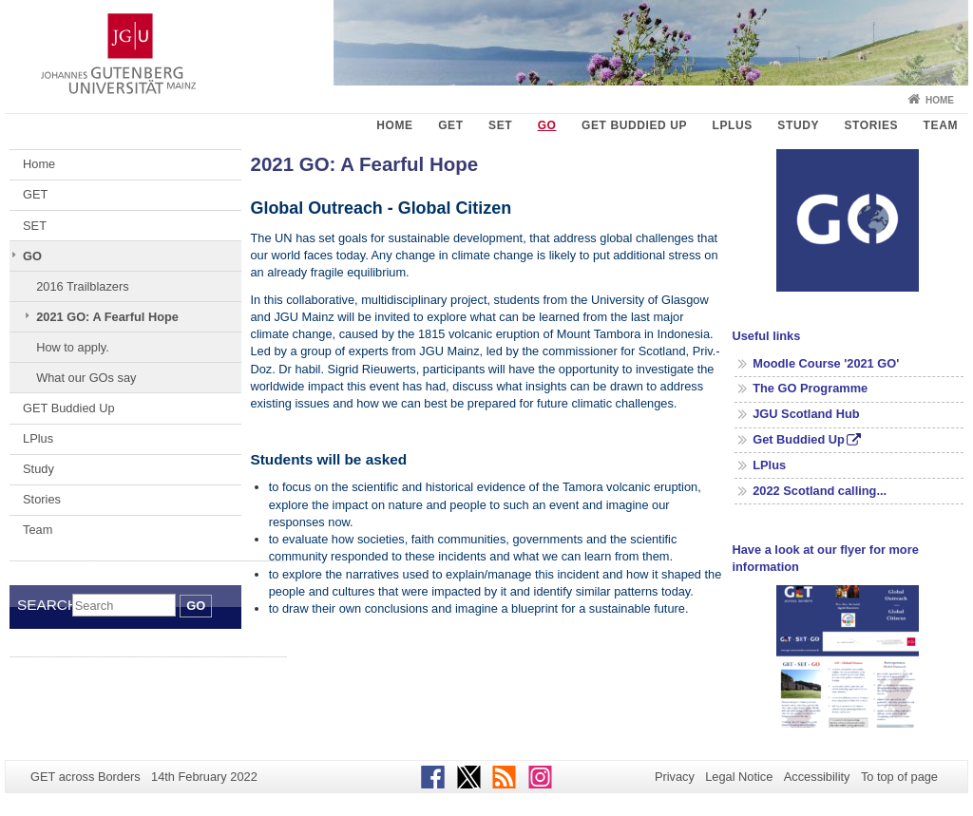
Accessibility (817, 776)
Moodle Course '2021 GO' (826, 363)
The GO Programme (810, 388)
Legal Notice (739, 776)
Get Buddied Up (799, 439)
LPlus (733, 125)
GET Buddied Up (634, 125)
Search (44, 605)
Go (195, 605)
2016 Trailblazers (82, 286)
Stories (871, 125)
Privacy (675, 776)
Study (798, 125)
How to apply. (72, 347)
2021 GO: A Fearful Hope (107, 317)
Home (939, 100)
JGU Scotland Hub (806, 414)
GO (547, 125)
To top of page (899, 776)
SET (500, 125)
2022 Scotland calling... (820, 491)
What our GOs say (86, 377)
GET (450, 125)
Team (941, 125)
